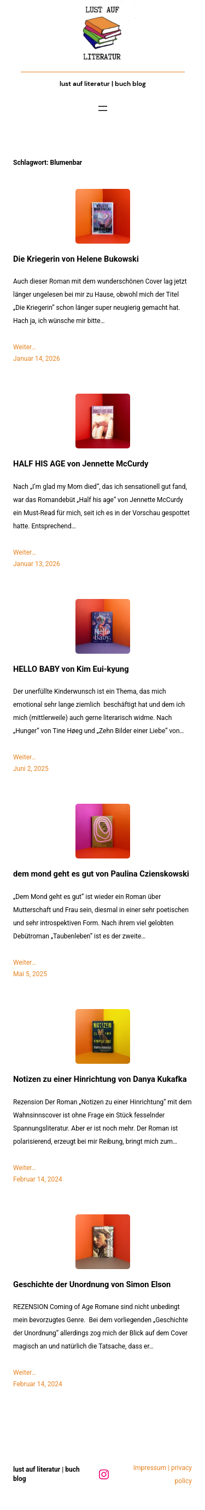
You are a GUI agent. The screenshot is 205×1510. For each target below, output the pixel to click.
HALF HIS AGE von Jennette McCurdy (80, 464)
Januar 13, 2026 (36, 564)
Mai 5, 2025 (30, 974)
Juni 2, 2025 (31, 769)
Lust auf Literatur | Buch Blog (103, 83)
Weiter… (24, 347)
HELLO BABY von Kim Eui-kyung (71, 669)
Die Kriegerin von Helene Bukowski (76, 259)
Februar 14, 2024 (37, 1179)
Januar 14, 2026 (36, 358)
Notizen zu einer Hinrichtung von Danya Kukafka (99, 1079)
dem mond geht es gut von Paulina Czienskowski (101, 874)
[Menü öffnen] (102, 108)
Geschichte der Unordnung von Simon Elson (92, 1284)
